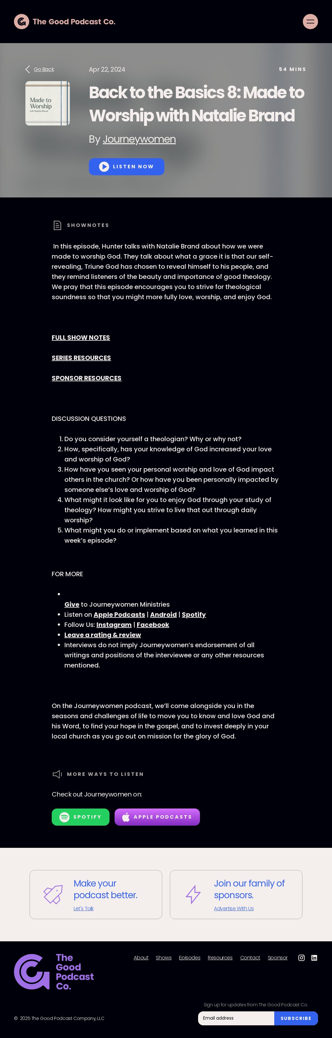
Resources (220, 957)
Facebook (153, 624)
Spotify (194, 614)
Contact (250, 957)
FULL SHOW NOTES (81, 337)
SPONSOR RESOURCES (87, 378)
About (141, 957)
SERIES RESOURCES (81, 357)
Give (71, 604)
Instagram (114, 624)
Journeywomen (139, 139)
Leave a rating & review (102, 634)
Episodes (189, 957)
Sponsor (278, 957)
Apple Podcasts (119, 614)
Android (163, 614)
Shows (163, 957)
